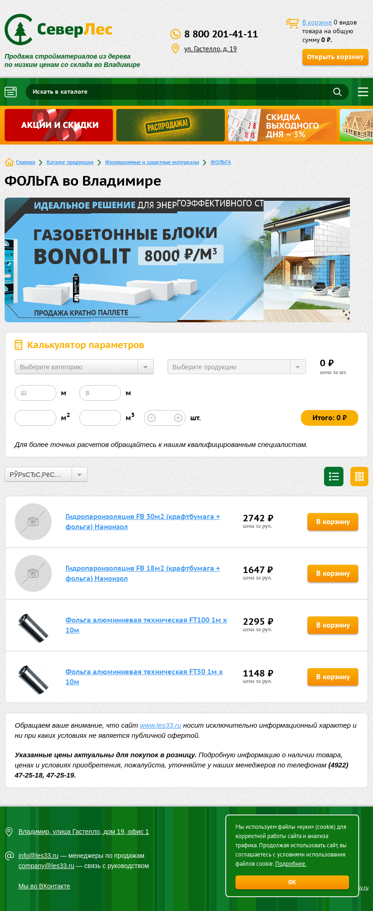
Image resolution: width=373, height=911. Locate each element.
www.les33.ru (160, 725)
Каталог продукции (70, 161)
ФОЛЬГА (221, 161)
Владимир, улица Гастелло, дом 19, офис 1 (83, 831)
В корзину (333, 521)
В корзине (317, 22)
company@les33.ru (46, 865)
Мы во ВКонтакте (44, 886)
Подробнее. (291, 864)
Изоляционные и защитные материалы (152, 161)
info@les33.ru (38, 855)
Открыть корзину (335, 57)
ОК (292, 882)
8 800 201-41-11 (221, 34)
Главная (25, 161)
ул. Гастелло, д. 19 (210, 48)
